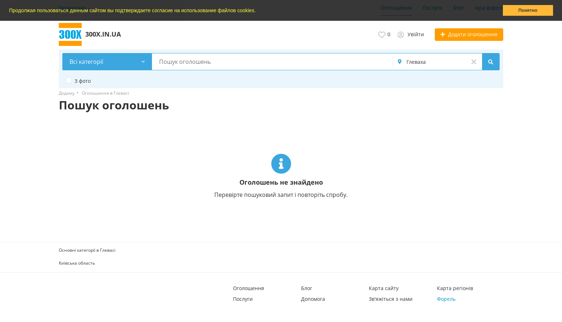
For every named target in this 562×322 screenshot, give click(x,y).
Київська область (77, 263)
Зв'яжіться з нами (391, 298)
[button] (258, 11)
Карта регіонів (455, 288)
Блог (306, 288)
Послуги (243, 298)
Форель (446, 298)
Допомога (313, 298)
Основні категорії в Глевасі (87, 250)
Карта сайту (384, 288)
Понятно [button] (527, 10)
